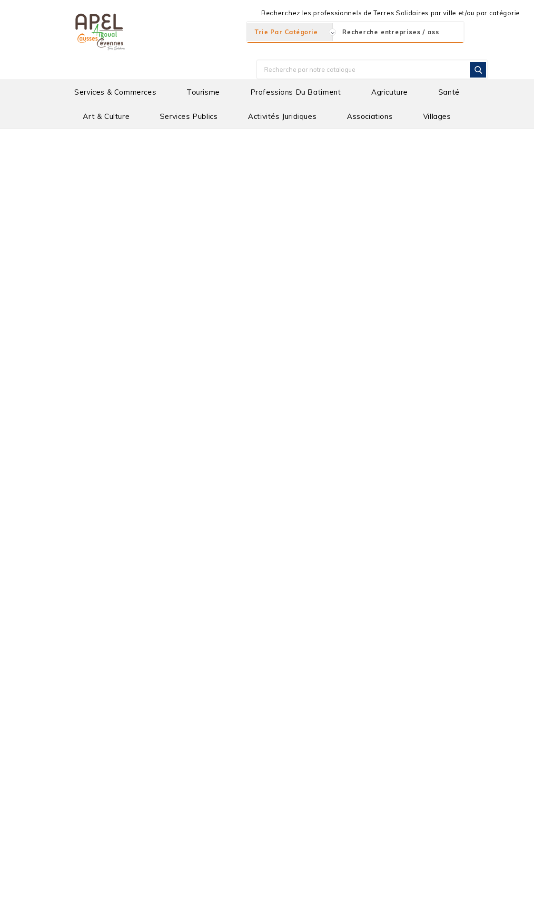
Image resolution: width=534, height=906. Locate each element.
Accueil (66, 138)
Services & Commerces (115, 92)
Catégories (71, 178)
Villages (437, 116)
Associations (370, 116)
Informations (68, 728)
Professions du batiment (295, 92)
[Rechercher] (372, 69)
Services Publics (189, 116)
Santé (449, 92)
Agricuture (389, 92)
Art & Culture (106, 116)
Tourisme (203, 92)
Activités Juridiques (282, 116)
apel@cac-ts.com (98, 785)
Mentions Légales (269, 893)
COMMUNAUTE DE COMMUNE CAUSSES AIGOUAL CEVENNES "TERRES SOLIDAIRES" (335, 749)
